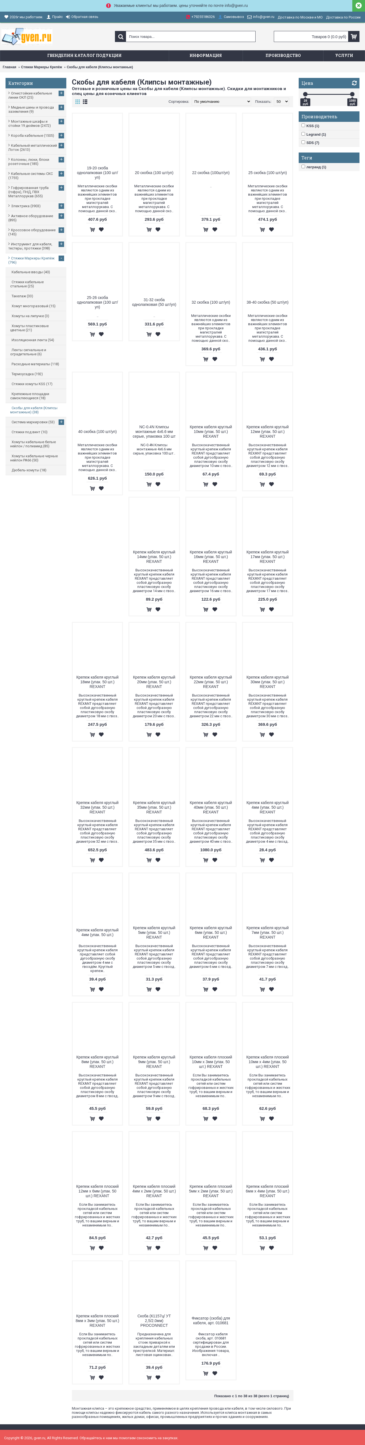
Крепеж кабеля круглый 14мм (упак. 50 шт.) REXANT (154, 557)
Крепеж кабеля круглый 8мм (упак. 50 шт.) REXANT (97, 1062)
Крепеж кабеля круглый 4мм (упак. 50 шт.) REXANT (267, 807)
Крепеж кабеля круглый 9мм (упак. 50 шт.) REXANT (154, 1062)
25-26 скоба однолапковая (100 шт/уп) (97, 302)
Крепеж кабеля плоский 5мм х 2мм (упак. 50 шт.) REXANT (211, 1191)
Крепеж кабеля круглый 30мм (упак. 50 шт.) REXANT (267, 682)
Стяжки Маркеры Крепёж (41, 67)
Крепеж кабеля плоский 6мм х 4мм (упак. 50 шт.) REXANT (267, 1191)
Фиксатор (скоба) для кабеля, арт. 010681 (211, 1320)
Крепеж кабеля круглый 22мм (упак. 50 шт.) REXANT (211, 682)
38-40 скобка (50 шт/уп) (267, 302)
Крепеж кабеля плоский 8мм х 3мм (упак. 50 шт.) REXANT (97, 1321)
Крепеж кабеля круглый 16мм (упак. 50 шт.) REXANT (211, 557)
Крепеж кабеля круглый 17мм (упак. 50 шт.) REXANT (267, 557)
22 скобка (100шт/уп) (210, 172)
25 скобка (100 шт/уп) (267, 172)
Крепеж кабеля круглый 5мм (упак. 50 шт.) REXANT (154, 932)
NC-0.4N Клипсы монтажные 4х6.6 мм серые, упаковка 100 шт (154, 431)
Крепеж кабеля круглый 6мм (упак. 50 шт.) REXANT (211, 932)
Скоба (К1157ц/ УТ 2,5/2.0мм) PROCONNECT (154, 1321)
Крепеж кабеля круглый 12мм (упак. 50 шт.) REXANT (267, 431)
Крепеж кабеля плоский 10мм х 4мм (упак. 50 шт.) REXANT (267, 1062)
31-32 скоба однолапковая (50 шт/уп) (154, 302)
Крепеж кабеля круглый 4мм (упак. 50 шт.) (97, 932)
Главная (9, 67)
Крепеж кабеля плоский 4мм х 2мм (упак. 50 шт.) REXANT (154, 1191)
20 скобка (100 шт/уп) (154, 172)
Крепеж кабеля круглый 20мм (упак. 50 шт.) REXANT (154, 682)
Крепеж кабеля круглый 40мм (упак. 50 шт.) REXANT (211, 807)
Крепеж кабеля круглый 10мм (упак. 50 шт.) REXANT (211, 431)
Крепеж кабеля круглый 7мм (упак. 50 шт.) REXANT (267, 932)
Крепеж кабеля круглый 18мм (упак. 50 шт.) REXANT (97, 682)
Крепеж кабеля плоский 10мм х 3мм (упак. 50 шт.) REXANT (211, 1062)
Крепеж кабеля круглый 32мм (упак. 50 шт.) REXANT (97, 807)
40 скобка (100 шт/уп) (97, 431)
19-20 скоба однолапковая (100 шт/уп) (97, 173)
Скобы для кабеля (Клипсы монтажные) (100, 67)
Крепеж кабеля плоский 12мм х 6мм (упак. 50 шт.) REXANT (97, 1191)
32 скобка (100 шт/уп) (210, 302)
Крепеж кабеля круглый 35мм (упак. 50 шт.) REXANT (154, 807)
